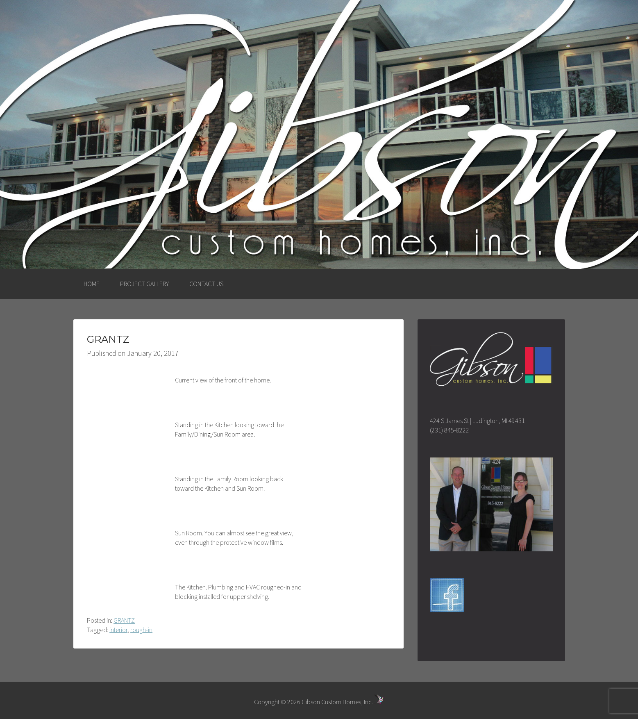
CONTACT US (206, 284)
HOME (92, 284)
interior (118, 630)
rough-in (141, 630)
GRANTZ (124, 620)
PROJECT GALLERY (144, 284)
